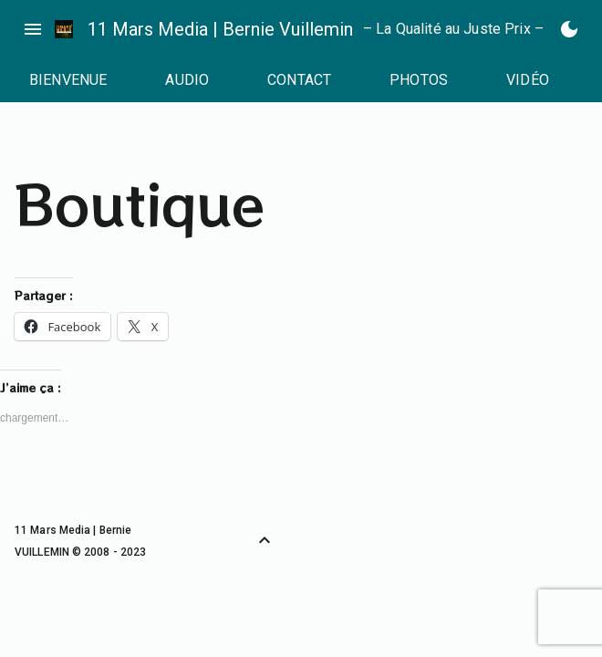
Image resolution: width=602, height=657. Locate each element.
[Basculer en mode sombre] (569, 29)
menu (33, 29)
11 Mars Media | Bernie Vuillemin (220, 29)
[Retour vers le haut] (264, 540)
